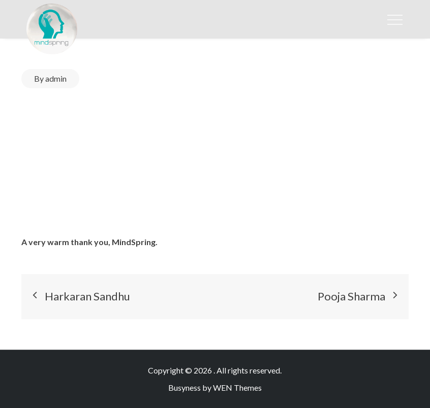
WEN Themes (237, 387)
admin (56, 78)
